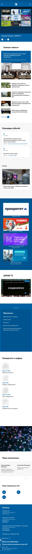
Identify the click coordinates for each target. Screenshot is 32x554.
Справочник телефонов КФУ (10, 534)
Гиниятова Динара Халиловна (5, 466)
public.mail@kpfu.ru (6, 530)
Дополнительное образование (10, 325)
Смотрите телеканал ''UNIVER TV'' (11, 36)
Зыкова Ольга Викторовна (23, 465)
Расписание (6, 322)
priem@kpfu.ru (5, 522)
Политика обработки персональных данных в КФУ (15, 544)
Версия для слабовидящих (10, 541)
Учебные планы (7, 319)
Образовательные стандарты (10, 316)
